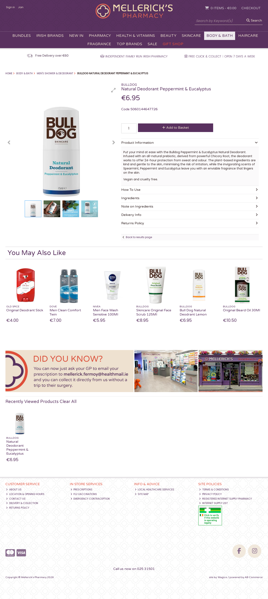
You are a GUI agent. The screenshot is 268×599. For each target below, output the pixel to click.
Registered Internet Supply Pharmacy (225, 498)
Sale (152, 44)
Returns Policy (17, 507)
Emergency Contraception (90, 498)
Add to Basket (175, 128)
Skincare (191, 35)
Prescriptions (82, 489)
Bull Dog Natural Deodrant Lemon (193, 312)
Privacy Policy (210, 494)
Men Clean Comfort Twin (65, 312)
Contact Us (16, 498)
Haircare (248, 35)
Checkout (250, 8)
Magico (222, 577)
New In (76, 35)
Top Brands (129, 44)
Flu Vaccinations (84, 494)
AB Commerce (254, 577)
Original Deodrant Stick (24, 310)
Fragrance (99, 44)
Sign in (10, 7)
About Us (14, 489)
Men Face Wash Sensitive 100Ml (105, 312)
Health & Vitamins (135, 35)
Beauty (168, 35)
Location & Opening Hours (25, 494)
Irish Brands (50, 35)
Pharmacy (100, 35)
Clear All (68, 401)
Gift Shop (173, 44)
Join (20, 7)
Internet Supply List (213, 503)
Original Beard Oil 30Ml (241, 310)
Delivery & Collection (22, 503)
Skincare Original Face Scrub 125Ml (153, 312)
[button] (113, 90)
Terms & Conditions (214, 489)
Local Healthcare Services (154, 489)
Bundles (21, 35)
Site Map (142, 494)
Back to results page (139, 237)
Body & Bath (219, 35)
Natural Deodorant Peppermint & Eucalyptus (17, 448)
